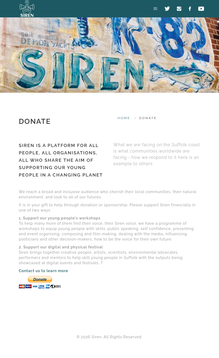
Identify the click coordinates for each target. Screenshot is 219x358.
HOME (124, 118)
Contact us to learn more (43, 271)
